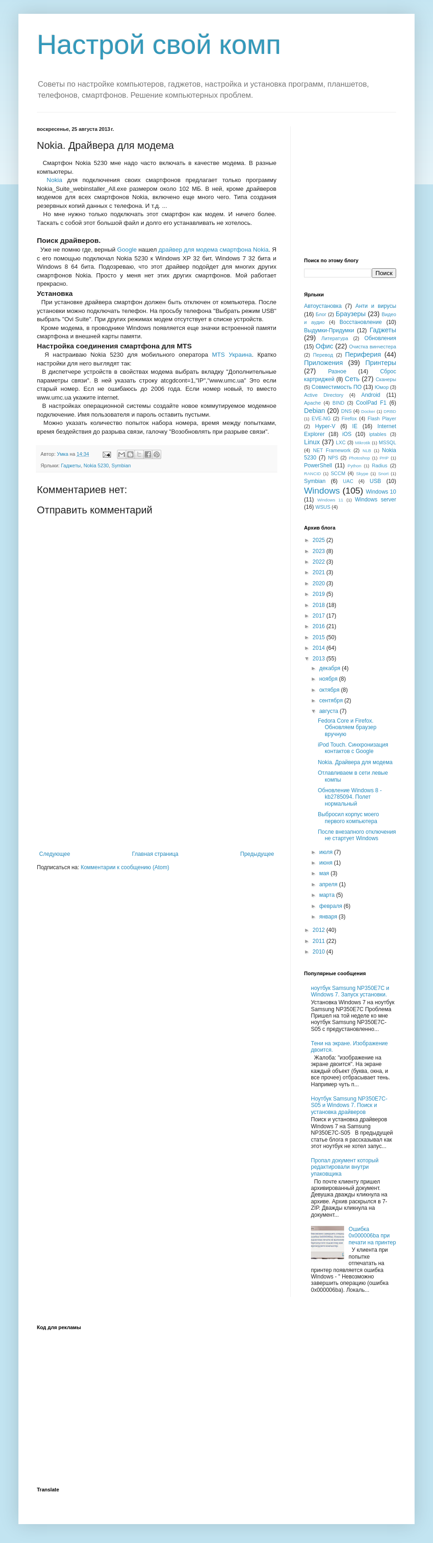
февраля (331, 906)
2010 (320, 951)
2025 (320, 540)
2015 (320, 637)
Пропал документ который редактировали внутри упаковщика (345, 1167)
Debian (314, 410)
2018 (320, 605)
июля (326, 852)
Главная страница (155, 854)
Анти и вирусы (375, 306)
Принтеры (380, 362)
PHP (384, 457)
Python (355, 465)
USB (375, 481)
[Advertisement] (156, 781)
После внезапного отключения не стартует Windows (357, 835)
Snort (383, 473)
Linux (312, 442)
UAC (348, 481)
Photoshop (359, 457)
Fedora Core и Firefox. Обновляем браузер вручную (347, 727)
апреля (329, 884)
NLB (367, 450)
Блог (321, 314)
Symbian (121, 465)
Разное (337, 371)
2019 (320, 594)
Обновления (380, 338)
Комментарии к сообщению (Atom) (125, 867)
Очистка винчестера (372, 346)
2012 (320, 930)
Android (370, 395)
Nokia (54, 180)
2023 (320, 551)
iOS (346, 434)
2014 (320, 648)
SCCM (338, 473)
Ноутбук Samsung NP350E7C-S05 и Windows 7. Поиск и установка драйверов (349, 1105)
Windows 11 (330, 499)
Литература (335, 338)
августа (329, 711)
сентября (332, 700)
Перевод (323, 355)
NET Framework (332, 450)
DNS (346, 411)
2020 (320, 583)
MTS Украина (232, 354)
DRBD (390, 411)
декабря (330, 668)
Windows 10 (381, 492)
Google (127, 249)
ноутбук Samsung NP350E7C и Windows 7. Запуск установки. (350, 991)
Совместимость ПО (336, 387)
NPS (333, 457)
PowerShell (318, 465)
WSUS (323, 507)
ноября (329, 679)
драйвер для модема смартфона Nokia (213, 249)
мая (325, 873)
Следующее (54, 854)
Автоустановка (323, 306)
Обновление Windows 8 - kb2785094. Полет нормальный (350, 797)
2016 (320, 626)
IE (354, 426)
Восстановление (360, 322)
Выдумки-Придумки (329, 330)
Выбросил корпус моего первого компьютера (348, 817)
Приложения (323, 362)
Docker (368, 411)
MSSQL (387, 442)
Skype (362, 473)
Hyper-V (325, 426)
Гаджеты (71, 465)
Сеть (352, 379)
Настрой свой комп (159, 44)
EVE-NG (321, 418)
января (329, 916)
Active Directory (323, 395)
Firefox (349, 418)
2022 (320, 562)
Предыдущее (257, 854)
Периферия (363, 354)
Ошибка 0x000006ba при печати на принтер (372, 1236)
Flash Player (382, 418)
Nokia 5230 (96, 465)
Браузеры (351, 314)
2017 (320, 615)
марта (327, 895)
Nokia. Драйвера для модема (355, 762)
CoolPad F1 (371, 403)
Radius (379, 465)
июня (326, 863)
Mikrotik (362, 442)
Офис (324, 346)
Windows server (375, 499)
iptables (377, 434)
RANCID (312, 473)
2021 (320, 572)
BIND (339, 403)
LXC (340, 442)
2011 (320, 941)
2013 (320, 658)
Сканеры (386, 379)
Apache (312, 403)
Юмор (381, 387)
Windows (322, 490)
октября (330, 690)
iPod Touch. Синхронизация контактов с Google (353, 748)
